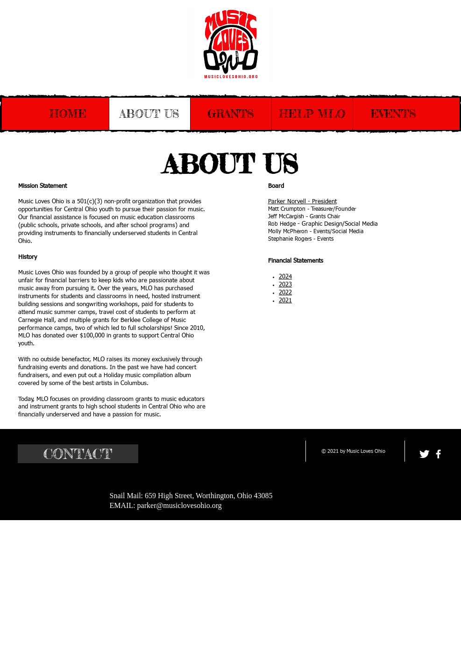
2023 (285, 285)
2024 (285, 277)
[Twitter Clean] (424, 454)
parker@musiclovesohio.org (179, 505)
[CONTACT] (78, 453)
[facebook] (438, 454)
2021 (285, 301)
